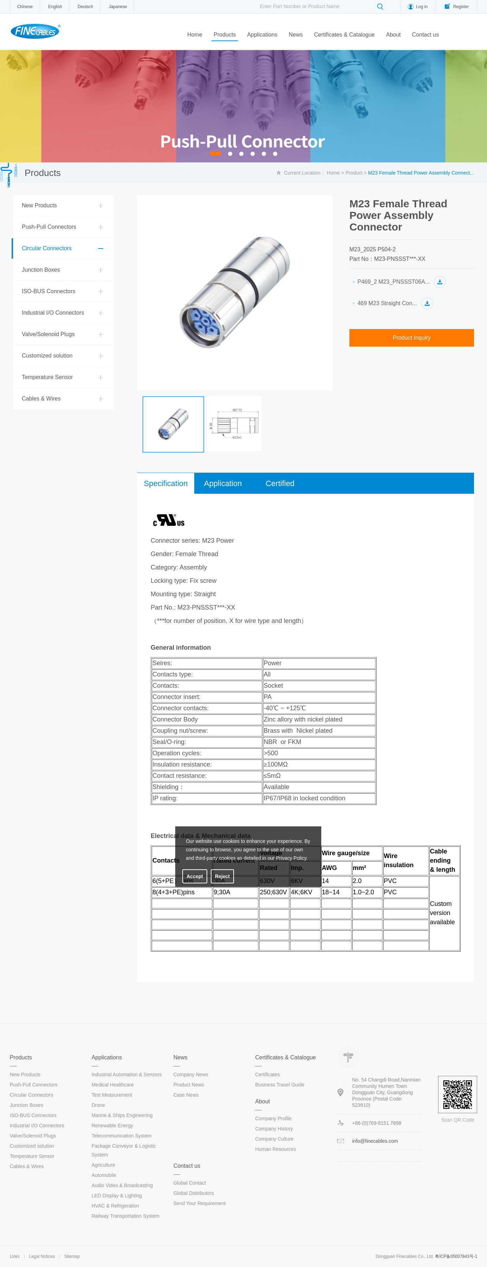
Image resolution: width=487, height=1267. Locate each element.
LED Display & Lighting (116, 1195)
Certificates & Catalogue (344, 35)
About (393, 35)
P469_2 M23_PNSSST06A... (394, 282)
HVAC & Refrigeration (115, 1206)
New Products (39, 205)
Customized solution (47, 356)
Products (225, 35)
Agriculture (103, 1165)
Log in (422, 6)
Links (15, 1256)
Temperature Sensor (47, 377)
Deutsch (85, 6)
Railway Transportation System (125, 1216)
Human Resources (275, 1149)
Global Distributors (193, 1193)
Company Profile (273, 1118)
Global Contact (189, 1183)
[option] (243, 106)
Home (194, 35)
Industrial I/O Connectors (53, 313)
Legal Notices (42, 1256)
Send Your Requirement (199, 1203)
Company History (274, 1129)
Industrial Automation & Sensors (126, 1074)
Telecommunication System (121, 1136)
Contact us (425, 35)
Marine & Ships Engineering (122, 1115)
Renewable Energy (112, 1125)
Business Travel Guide (279, 1085)
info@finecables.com (375, 1141)
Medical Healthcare (112, 1085)
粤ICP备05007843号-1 (456, 1256)
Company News (190, 1074)
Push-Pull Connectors (49, 227)
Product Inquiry (412, 338)
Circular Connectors (46, 248)
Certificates (267, 1074)
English (55, 6)
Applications (262, 35)
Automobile (103, 1175)
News (296, 35)
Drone (98, 1105)
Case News (186, 1095)
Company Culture (274, 1139)
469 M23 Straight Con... (387, 303)
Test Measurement (111, 1095)
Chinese (25, 6)
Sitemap (72, 1256)
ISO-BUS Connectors (48, 291)
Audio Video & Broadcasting (122, 1185)
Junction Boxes (41, 270)
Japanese (118, 6)
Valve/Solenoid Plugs (48, 334)
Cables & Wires (41, 399)
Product (354, 173)
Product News (188, 1085)
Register (461, 6)
